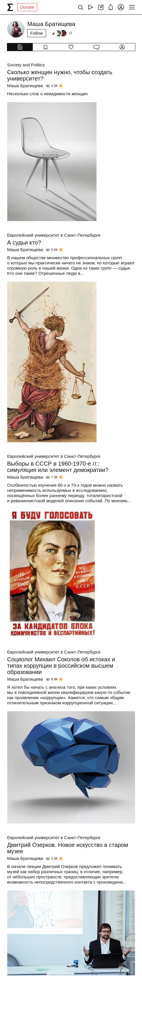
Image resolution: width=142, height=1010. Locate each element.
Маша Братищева (25, 85)
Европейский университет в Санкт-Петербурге (54, 235)
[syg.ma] (10, 7)
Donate (27, 7)
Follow (36, 33)
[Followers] (61, 33)
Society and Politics (26, 64)
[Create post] (101, 7)
